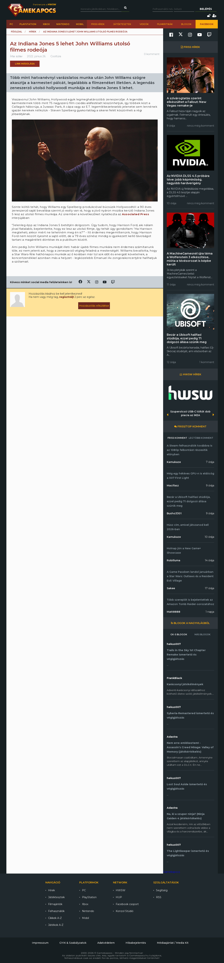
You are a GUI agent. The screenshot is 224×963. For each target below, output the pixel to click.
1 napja (210, 611)
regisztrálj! (66, 297)
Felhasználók (56, 911)
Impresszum (40, 942)
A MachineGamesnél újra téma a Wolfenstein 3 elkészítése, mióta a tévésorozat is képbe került (190, 259)
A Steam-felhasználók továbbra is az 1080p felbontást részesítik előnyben (189, 450)
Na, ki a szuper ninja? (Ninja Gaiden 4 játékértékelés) (185, 816)
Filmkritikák (165, 24)
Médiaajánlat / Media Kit (172, 942)
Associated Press (135, 214)
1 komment (206, 362)
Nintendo (62, 24)
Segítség (161, 890)
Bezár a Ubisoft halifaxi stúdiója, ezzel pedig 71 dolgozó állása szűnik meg (187, 338)
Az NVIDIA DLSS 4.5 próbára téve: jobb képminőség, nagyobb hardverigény (188, 179)
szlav (19, 56)
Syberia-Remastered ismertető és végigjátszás (190, 715)
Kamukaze (174, 462)
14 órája (209, 560)
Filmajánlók (55, 904)
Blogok (186, 24)
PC (11, 24)
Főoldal (16, 31)
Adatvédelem (106, 942)
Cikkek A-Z (55, 918)
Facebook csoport (127, 904)
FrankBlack (174, 678)
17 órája (209, 588)
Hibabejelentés (136, 942)
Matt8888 (173, 611)
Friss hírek (97, 24)
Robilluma (173, 560)
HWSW (120, 890)
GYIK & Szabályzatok (72, 942)
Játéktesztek (122, 24)
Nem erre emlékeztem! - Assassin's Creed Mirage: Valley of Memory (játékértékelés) (190, 747)
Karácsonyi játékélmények (185, 684)
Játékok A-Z (55, 925)
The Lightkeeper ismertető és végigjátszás (188, 853)
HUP (119, 897)
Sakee (171, 588)
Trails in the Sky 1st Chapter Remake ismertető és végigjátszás (186, 655)
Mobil (80, 24)
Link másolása (25, 63)
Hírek (32, 31)
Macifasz (173, 485)
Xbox (46, 24)
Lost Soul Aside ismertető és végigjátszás (187, 786)
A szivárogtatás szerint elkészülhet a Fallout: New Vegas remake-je (186, 102)
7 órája (210, 462)
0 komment (151, 54)
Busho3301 (174, 513)
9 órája (210, 485)
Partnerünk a (44, 4)
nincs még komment (200, 125)
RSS (158, 897)
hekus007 (174, 644)
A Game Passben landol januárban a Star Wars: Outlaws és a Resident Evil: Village (190, 576)
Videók (144, 24)
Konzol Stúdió (124, 911)
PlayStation (28, 24)
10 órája (209, 537)
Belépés (206, 9)
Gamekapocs (171, 872)
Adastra (172, 736)
